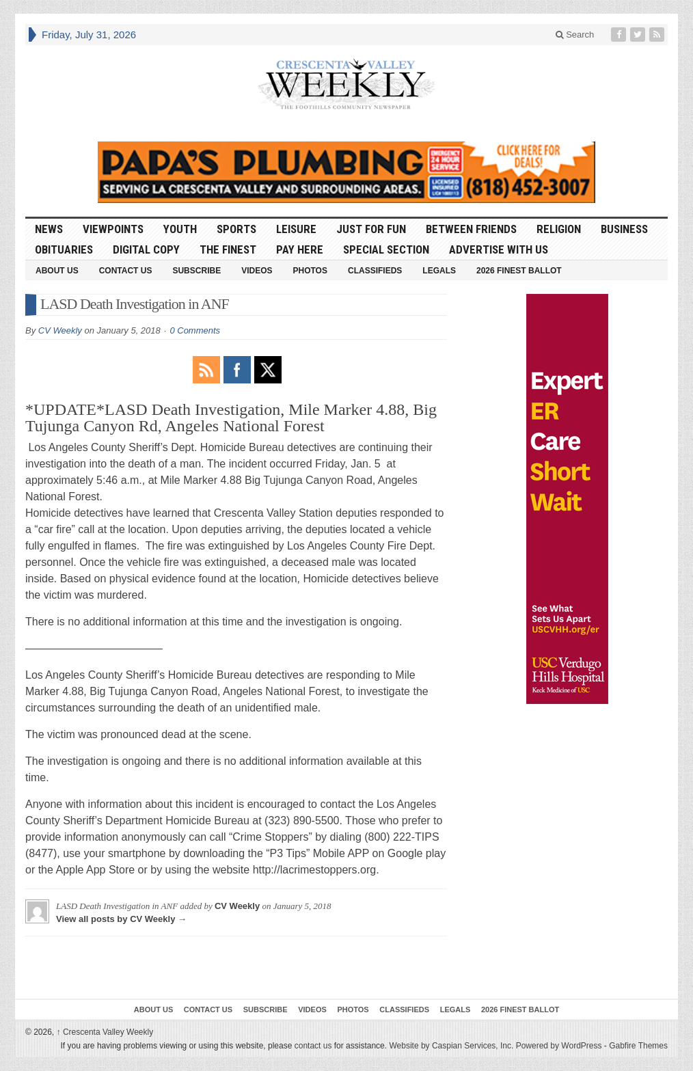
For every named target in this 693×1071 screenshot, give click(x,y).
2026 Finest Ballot (519, 270)
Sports (236, 229)
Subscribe (196, 270)
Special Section (386, 249)
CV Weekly (60, 330)
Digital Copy (146, 249)
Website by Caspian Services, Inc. (451, 1045)
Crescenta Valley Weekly (105, 1032)
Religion (558, 229)
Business (624, 229)
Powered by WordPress (559, 1045)
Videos (256, 270)
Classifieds (375, 270)
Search (575, 34)
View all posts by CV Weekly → (121, 919)
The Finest (228, 249)
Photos (310, 270)
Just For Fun (371, 229)
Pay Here (299, 249)
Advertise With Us (498, 249)
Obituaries (64, 249)
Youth (180, 229)
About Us (57, 270)
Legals (439, 270)
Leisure (296, 229)
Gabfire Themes (638, 1045)
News (49, 229)
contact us (313, 1045)
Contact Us (125, 270)
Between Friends (471, 229)
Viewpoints (113, 229)
